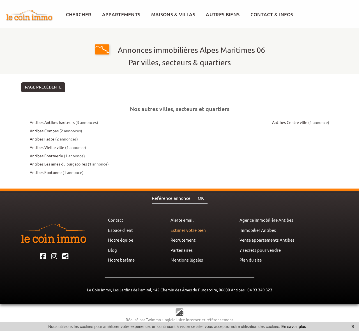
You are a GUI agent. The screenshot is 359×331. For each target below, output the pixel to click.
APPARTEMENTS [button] (121, 14)
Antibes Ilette (42, 139)
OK (201, 198)
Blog (112, 250)
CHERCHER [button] (78, 14)
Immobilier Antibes (258, 230)
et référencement (217, 320)
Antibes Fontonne (46, 172)
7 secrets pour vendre (260, 250)
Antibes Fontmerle (46, 156)
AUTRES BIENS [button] (223, 14)
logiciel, (171, 320)
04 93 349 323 (259, 290)
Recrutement (183, 240)
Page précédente (43, 87)
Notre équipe (120, 240)
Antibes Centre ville (289, 122)
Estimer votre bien (188, 230)
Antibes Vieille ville (47, 147)
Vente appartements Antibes (267, 240)
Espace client (120, 230)
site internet (190, 320)
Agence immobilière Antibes (266, 220)
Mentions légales (187, 260)
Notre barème (121, 260)
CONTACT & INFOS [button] (271, 14)
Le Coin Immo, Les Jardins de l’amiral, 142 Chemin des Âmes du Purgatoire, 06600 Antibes (166, 290)
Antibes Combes (44, 131)
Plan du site (251, 260)
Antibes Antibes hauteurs (52, 122)
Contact (115, 220)
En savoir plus (293, 326)
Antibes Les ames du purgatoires (58, 164)
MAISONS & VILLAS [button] (173, 14)
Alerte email (182, 220)
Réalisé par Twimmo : (144, 320)
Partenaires (182, 250)
